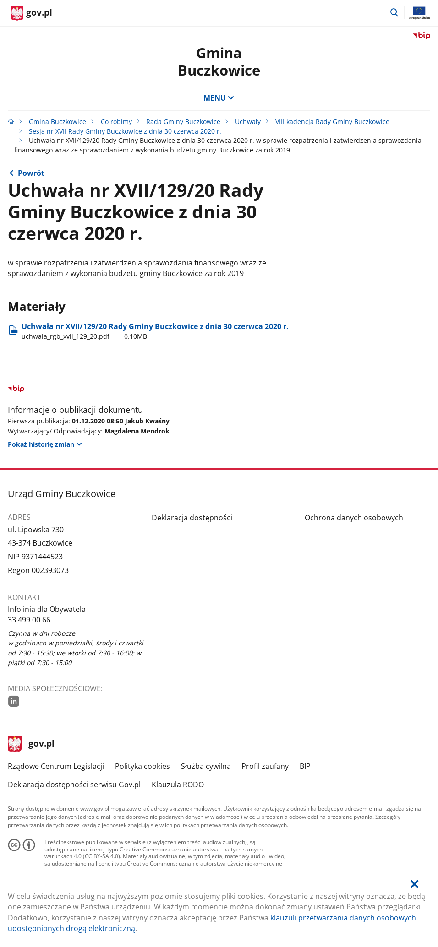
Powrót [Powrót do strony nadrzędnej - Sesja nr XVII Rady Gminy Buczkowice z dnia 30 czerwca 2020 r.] (31, 173)
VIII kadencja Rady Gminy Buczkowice (332, 121)
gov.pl (31, 744)
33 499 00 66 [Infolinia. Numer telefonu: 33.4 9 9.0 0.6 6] (29, 620)
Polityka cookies (142, 766)
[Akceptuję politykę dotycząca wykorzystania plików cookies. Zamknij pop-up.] (414, 885)
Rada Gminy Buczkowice (183, 121)
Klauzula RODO (178, 784)
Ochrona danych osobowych (354, 518)
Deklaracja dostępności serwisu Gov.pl (74, 784)
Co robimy (116, 121)
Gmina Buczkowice (219, 61)
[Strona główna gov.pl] (31, 13)
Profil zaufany (265, 766)
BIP (305, 766)
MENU (219, 98)
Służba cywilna (206, 766)
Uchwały (248, 121)
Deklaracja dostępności (192, 518)
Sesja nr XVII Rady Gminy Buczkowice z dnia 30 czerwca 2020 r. (125, 131)
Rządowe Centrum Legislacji (56, 766)
